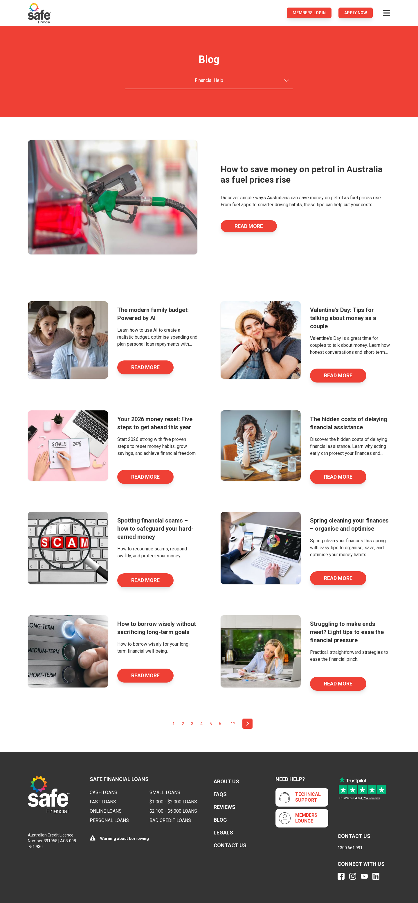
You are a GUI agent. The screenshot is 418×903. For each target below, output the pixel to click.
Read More (249, 226)
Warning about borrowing (124, 838)
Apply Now (355, 12)
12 (233, 723)
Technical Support (308, 797)
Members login (309, 12)
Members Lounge (306, 818)
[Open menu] (386, 13)
